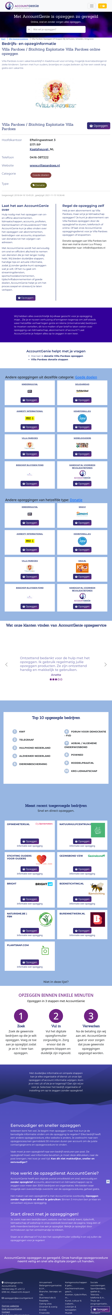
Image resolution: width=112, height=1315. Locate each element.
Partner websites (10, 1306)
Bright (11, 883)
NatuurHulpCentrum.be (76, 824)
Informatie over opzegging (30, 845)
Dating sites (45, 1303)
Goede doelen (41, 175)
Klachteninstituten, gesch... (74, 1290)
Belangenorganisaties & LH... (50, 1287)
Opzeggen (99, 126)
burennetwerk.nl (72, 913)
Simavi (82, 507)
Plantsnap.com (18, 945)
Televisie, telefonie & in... (97, 1296)
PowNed (77, 754)
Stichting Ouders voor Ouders (19, 857)
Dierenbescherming (33, 764)
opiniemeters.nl (18, 824)
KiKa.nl (82, 561)
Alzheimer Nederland (34, 756)
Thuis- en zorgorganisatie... (99, 1302)
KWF (22, 731)
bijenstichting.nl (72, 883)
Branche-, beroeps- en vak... (50, 1293)
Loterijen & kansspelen (70, 1308)
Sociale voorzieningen (97, 1284)
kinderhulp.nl (30, 384)
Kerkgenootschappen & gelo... (76, 1284)
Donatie (39, 185)
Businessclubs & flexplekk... (47, 1299)
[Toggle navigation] (92, 6)
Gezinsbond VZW (71, 855)
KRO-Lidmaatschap (84, 771)
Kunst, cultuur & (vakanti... (73, 1302)
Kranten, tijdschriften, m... (76, 1296)
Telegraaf (26, 739)
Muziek (68, 1313)
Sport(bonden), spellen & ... (98, 1290)
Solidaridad (82, 384)
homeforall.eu (82, 411)
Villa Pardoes (30, 438)
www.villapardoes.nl (45, 165)
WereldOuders (82, 438)
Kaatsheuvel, (40, 149)
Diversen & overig (48, 1306)
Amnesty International (30, 411)
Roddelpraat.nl (82, 763)
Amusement (45, 1282)
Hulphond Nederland (34, 748)
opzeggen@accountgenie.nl (17, 1298)
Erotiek (43, 1309)
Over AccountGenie (12, 1309)
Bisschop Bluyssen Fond (30, 465)
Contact (6, 1312)
